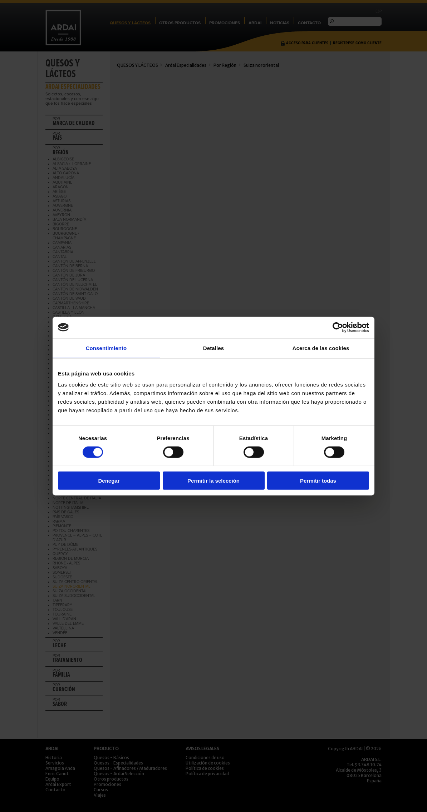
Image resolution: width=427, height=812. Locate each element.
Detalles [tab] (213, 348)
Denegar (108, 481)
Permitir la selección (213, 481)
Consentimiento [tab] (106, 348)
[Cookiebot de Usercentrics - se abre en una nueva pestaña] (337, 327)
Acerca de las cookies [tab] (321, 348)
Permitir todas (318, 481)
